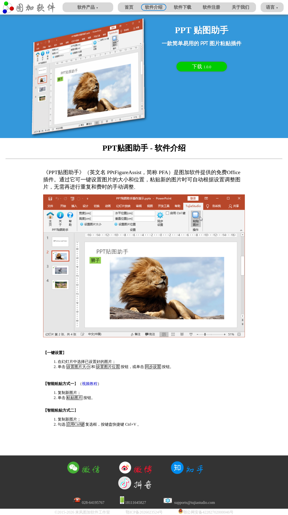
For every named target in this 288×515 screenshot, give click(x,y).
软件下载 (182, 7)
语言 (272, 7)
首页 (129, 7)
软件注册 (211, 7)
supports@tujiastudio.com (194, 502)
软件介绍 (153, 7)
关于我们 (240, 7)
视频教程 (89, 384)
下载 (201, 66)
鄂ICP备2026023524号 (144, 512)
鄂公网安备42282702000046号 (208, 512)
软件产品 (87, 7)
